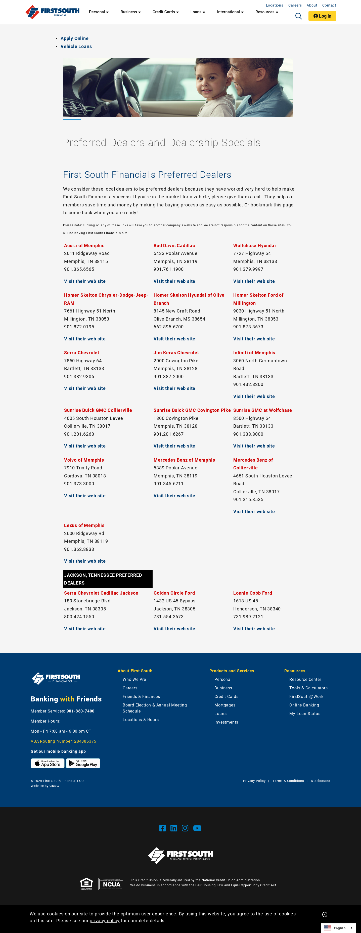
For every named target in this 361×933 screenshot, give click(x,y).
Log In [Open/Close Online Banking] (322, 16)
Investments (226, 722)
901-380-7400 (81, 711)
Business (223, 687)
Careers (295, 5)
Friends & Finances (141, 696)
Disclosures (320, 780)
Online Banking (304, 704)
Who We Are (134, 679)
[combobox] (338, 928)
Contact (329, 5)
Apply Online (75, 38)
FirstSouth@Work (306, 696)
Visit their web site (85, 281)
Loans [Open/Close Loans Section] (196, 12)
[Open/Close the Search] (298, 16)
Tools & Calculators (308, 687)
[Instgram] (186, 828)
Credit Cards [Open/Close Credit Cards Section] (164, 12)
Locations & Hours (141, 719)
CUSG (54, 785)
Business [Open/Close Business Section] (128, 12)
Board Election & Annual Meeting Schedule (155, 708)
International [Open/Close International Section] (228, 12)
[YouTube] (197, 828)
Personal (223, 679)
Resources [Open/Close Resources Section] (265, 12)
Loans (220, 713)
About (312, 5)
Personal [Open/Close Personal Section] (97, 12)
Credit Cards (226, 696)
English (335, 928)
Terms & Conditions (288, 780)
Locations (274, 5)
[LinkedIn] (174, 828)
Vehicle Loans (76, 46)
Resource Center (305, 679)
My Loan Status (304, 713)
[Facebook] (163, 828)
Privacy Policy (254, 780)
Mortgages (224, 704)
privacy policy (104, 920)
